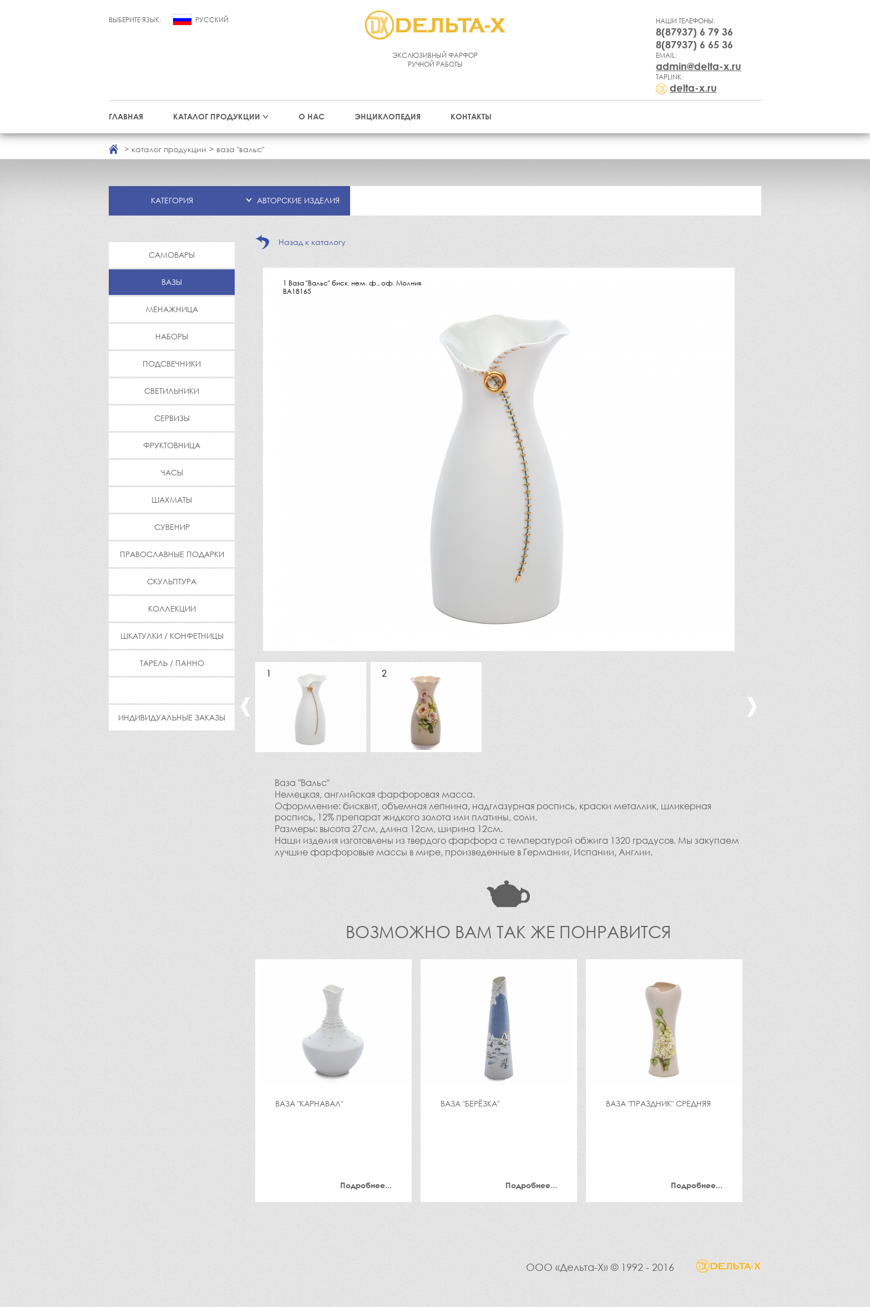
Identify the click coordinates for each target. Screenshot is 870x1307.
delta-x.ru (693, 88)
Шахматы (171, 499)
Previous (245, 707)
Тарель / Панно (172, 663)
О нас (312, 116)
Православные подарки (172, 554)
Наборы (171, 336)
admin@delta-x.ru (698, 66)
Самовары (172, 254)
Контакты (471, 116)
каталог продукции (168, 149)
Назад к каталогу (312, 242)
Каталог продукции (216, 116)
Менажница (172, 309)
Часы (172, 472)
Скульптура (171, 581)
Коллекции (172, 608)
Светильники (171, 390)
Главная (126, 116)
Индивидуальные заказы (171, 717)
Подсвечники (172, 363)
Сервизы (172, 418)
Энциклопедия (388, 116)
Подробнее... (366, 1185)
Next (752, 707)
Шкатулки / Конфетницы (172, 635)
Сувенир (172, 527)
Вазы (171, 282)
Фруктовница (171, 445)
